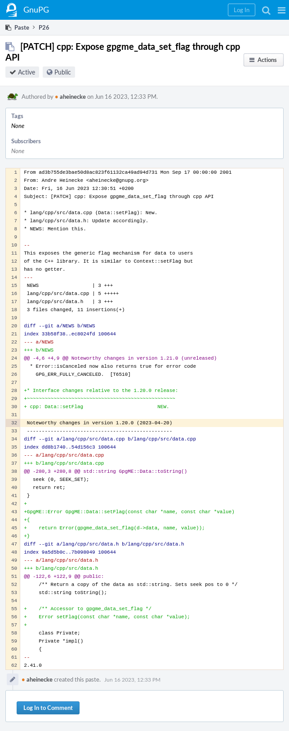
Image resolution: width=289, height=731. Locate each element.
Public (62, 72)
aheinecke (70, 96)
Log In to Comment (48, 708)
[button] (281, 10)
